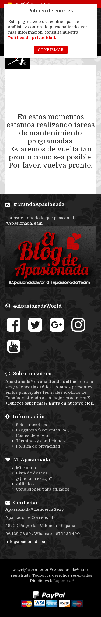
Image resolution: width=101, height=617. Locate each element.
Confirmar (51, 49)
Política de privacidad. (32, 37)
